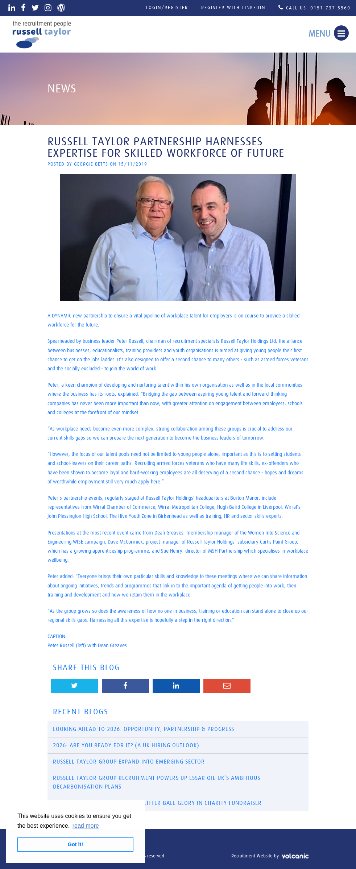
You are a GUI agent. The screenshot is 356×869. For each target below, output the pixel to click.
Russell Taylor (41, 34)
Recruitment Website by (270, 856)
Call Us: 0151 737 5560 (314, 7)
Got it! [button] (75, 844)
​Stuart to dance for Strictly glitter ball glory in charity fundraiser (157, 803)
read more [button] (86, 826)
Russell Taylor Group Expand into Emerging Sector (129, 762)
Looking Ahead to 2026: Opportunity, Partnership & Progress (143, 729)
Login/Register (167, 7)
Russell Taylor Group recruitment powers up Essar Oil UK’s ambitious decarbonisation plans (156, 782)
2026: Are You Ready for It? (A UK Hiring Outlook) (126, 745)
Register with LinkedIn (233, 7)
